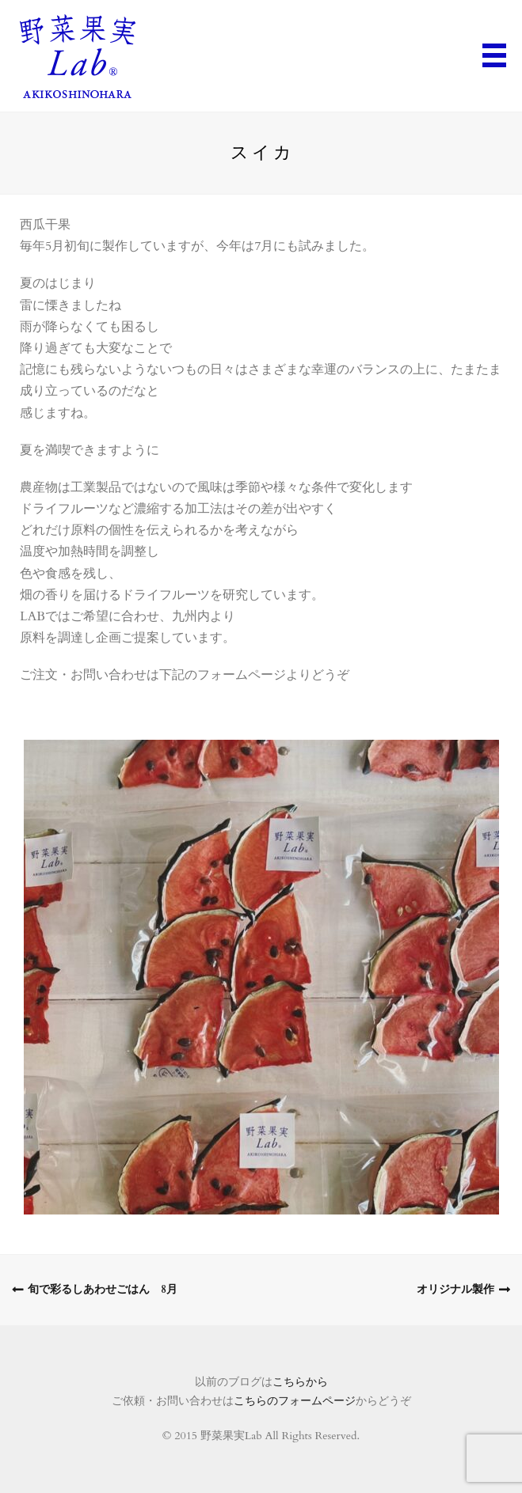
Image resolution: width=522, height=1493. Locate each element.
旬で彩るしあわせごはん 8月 (102, 1289)
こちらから (300, 1381)
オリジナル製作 (455, 1289)
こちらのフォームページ (295, 1400)
